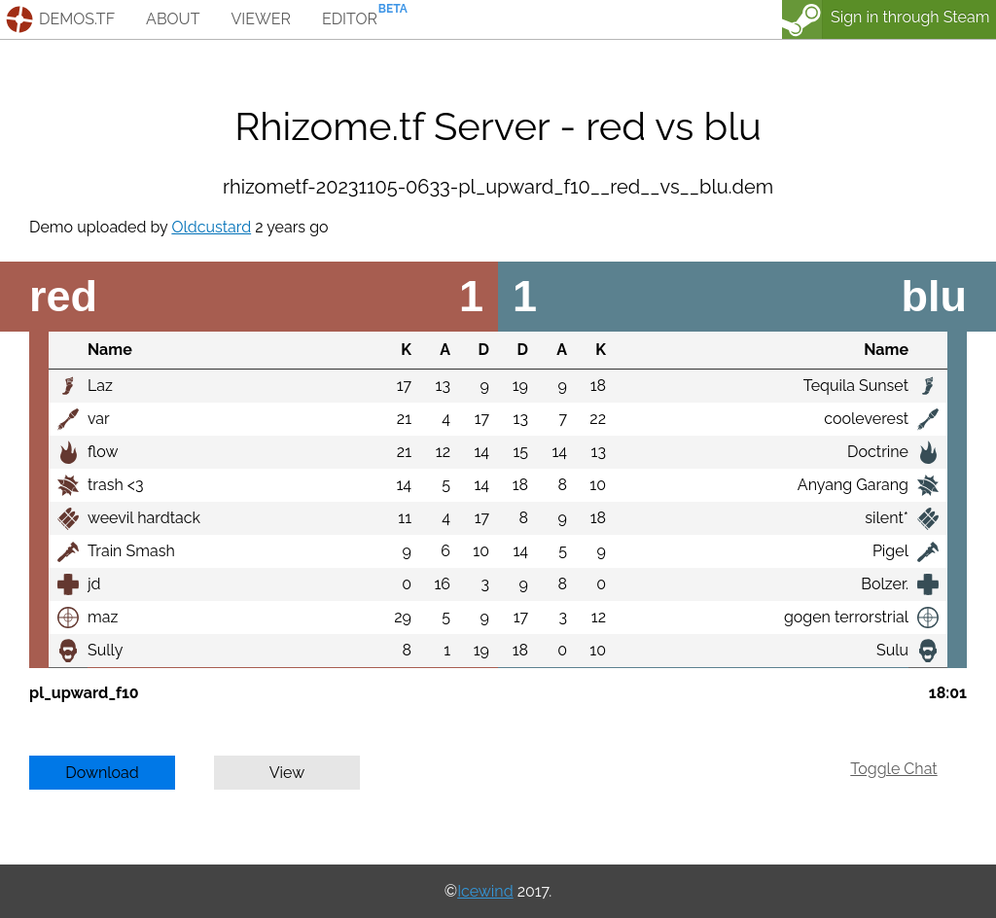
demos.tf (77, 19)
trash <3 (115, 485)
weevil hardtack (144, 518)
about (172, 19)
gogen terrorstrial (846, 617)
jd (94, 584)
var (99, 418)
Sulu (892, 650)
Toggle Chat (893, 768)
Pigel (890, 551)
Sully (105, 650)
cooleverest (866, 418)
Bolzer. (884, 584)
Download (102, 772)
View (287, 772)
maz (103, 617)
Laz (100, 385)
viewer (261, 19)
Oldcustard (211, 227)
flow (103, 451)
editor (349, 19)
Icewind (485, 891)
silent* (886, 518)
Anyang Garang (853, 485)
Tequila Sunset (855, 385)
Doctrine (877, 451)
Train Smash (131, 551)
